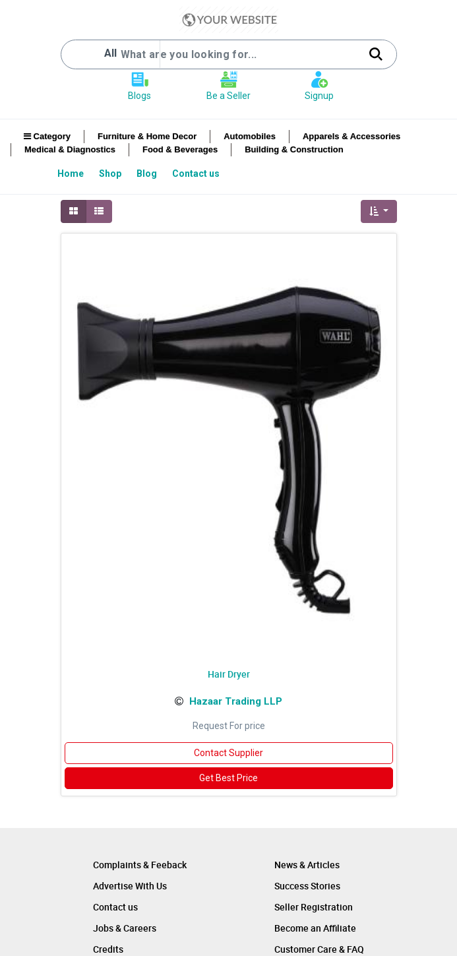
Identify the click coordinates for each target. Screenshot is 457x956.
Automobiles (250, 136)
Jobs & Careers (124, 928)
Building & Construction (294, 149)
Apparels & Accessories (351, 136)
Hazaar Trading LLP (235, 701)
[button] (379, 211)
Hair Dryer (229, 674)
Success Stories (307, 885)
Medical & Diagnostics (69, 149)
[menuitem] (71, 173)
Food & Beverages (180, 149)
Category (47, 136)
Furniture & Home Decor (147, 136)
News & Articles (307, 864)
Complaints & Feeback (140, 864)
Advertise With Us (130, 885)
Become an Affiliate (315, 928)
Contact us (115, 907)
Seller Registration (313, 907)
